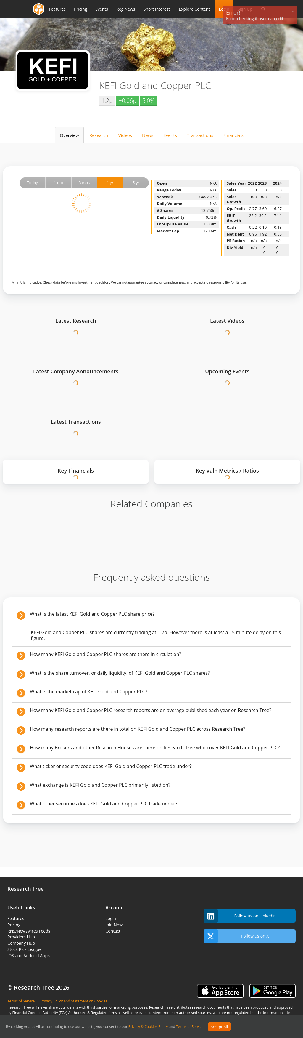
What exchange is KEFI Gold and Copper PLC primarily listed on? (100, 785)
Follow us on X (236, 936)
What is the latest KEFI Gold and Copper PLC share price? (92, 614)
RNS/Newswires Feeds (28, 931)
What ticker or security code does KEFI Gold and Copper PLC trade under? (111, 766)
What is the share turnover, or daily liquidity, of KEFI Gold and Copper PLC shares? (120, 673)
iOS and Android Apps (28, 955)
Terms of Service (189, 1026)
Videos (125, 135)
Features (15, 918)
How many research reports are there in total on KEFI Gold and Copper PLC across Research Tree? (137, 729)
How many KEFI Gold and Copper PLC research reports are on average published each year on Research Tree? (150, 710)
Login (110, 918)
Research (98, 135)
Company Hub (21, 943)
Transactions (200, 135)
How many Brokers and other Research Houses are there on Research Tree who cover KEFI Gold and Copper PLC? (155, 747)
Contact (112, 931)
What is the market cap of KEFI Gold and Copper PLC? (88, 691)
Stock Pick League (24, 949)
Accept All (219, 1026)
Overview (69, 135)
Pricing (13, 924)
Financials (233, 135)
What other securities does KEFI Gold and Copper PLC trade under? (103, 803)
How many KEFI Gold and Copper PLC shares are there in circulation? (105, 654)
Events (170, 135)
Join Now (114, 924)
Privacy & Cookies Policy (148, 1026)
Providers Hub (21, 937)
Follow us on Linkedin (240, 916)
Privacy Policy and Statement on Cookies (74, 1001)
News (147, 135)
